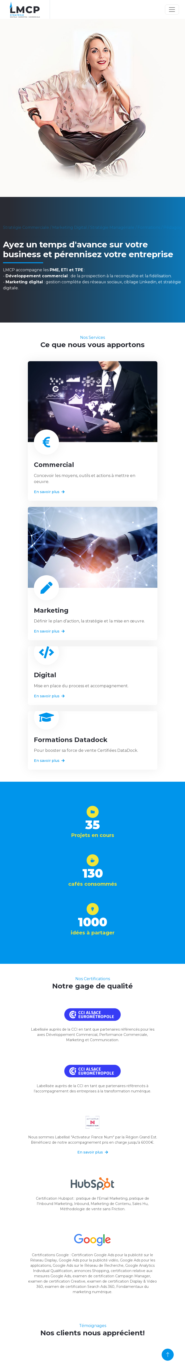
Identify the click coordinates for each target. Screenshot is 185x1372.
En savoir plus (49, 492)
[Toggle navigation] (172, 10)
